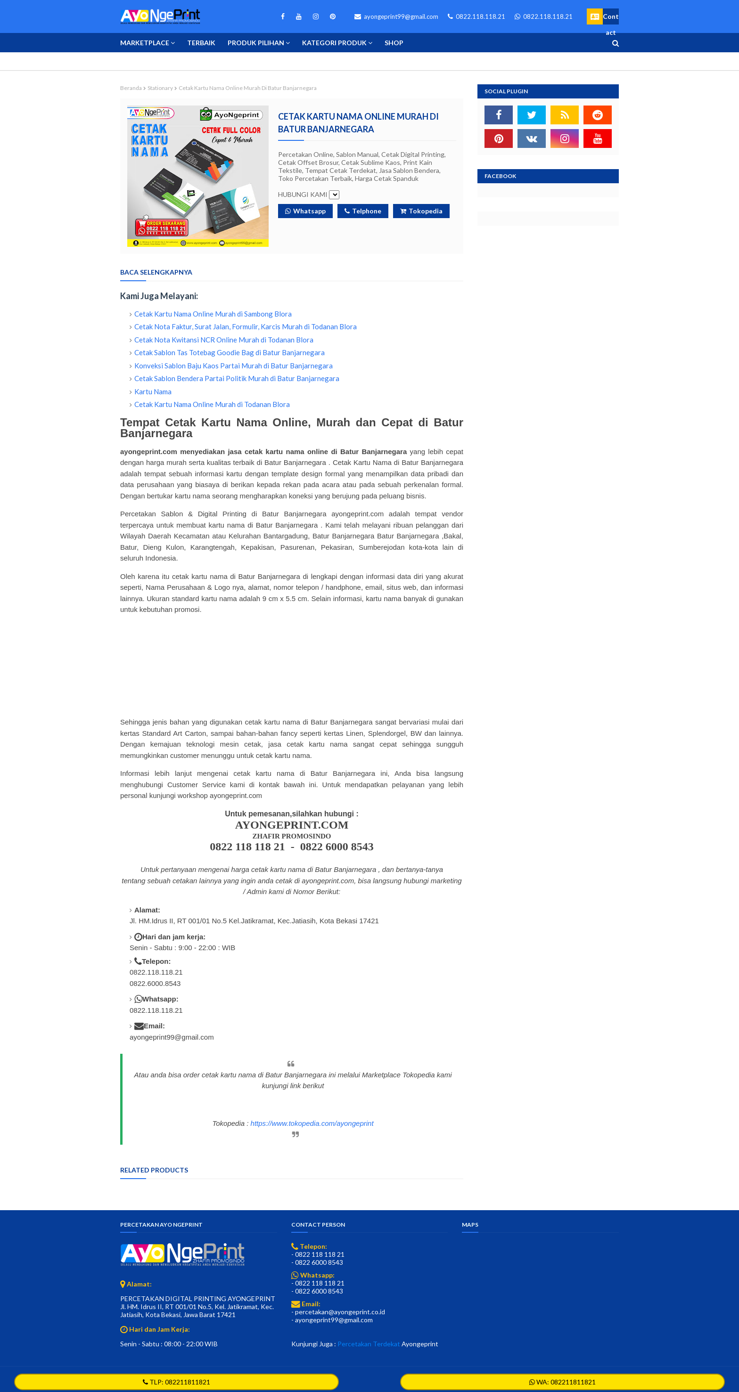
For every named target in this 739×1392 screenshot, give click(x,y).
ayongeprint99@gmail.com (396, 16)
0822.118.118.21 (476, 16)
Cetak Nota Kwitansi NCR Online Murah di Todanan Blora (223, 339)
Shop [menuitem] (394, 43)
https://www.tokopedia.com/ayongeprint (312, 1123)
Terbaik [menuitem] (201, 43)
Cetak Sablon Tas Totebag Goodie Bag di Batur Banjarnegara (229, 352)
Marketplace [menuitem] (144, 43)
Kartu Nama (153, 391)
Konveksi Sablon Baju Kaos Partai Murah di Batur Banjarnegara (233, 365)
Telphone (363, 211)
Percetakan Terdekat (368, 1344)
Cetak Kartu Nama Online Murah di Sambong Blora (213, 313)
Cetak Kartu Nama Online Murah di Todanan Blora (212, 404)
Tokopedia (421, 211)
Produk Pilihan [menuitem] (256, 43)
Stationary (160, 87)
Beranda (131, 87)
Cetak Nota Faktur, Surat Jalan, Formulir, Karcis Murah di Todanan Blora (245, 326)
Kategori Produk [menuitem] (334, 43)
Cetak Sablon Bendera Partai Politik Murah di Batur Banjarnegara (236, 378)
